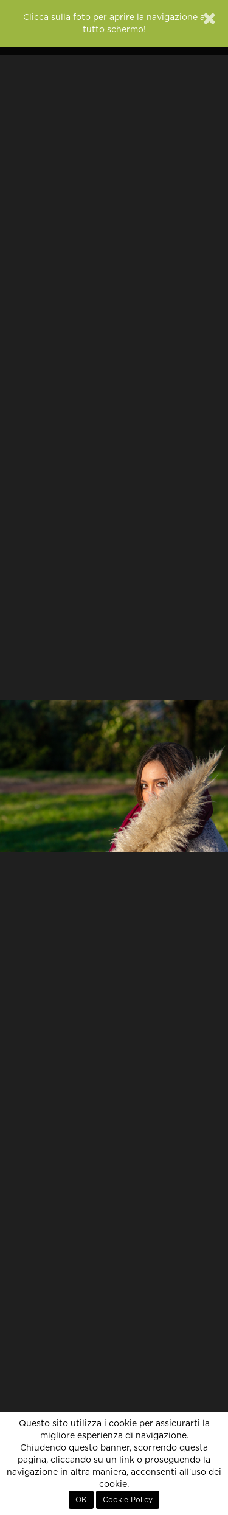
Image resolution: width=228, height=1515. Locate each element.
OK (81, 1499)
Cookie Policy (128, 1499)
